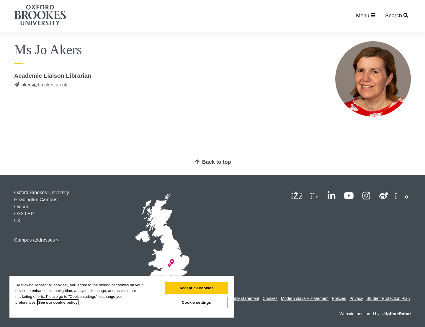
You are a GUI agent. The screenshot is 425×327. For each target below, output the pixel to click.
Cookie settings (196, 302)
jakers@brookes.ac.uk (40, 84)
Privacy (356, 298)
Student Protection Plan (388, 298)
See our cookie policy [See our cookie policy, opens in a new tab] (58, 302)
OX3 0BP (24, 213)
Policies (339, 298)
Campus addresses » (36, 239)
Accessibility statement (238, 298)
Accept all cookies (196, 288)
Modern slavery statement (304, 298)
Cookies (270, 298)
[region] (121, 297)
